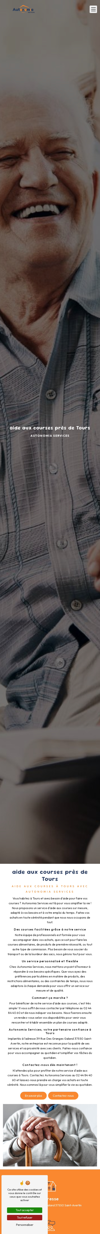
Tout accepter (25, 1210)
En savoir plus (33, 1095)
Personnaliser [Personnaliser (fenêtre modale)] (24, 1225)
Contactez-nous (63, 1095)
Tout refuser (24, 1217)
